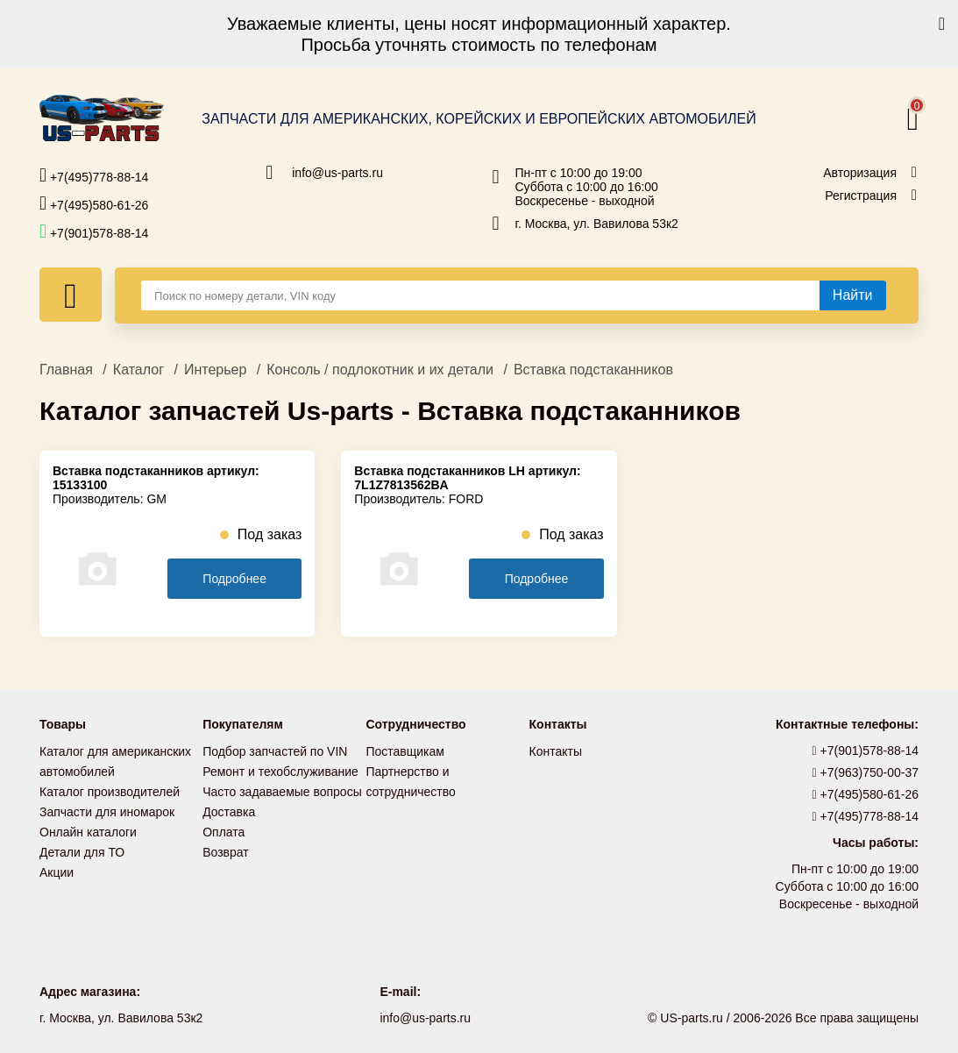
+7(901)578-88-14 (93, 231)
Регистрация (861, 196)
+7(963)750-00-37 (866, 772)
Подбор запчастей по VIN (274, 751)
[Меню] (70, 294)
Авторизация (860, 173)
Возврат (225, 848)
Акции (56, 867)
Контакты (555, 751)
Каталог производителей (109, 790)
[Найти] (853, 295)
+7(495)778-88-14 (93, 175)
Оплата (223, 829)
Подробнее (234, 579)
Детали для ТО (81, 848)
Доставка (228, 809)
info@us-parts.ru (337, 173)
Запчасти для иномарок (106, 809)
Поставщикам (404, 751)
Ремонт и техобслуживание (280, 771)
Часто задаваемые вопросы (282, 790)
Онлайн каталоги (88, 829)
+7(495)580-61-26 (93, 203)
